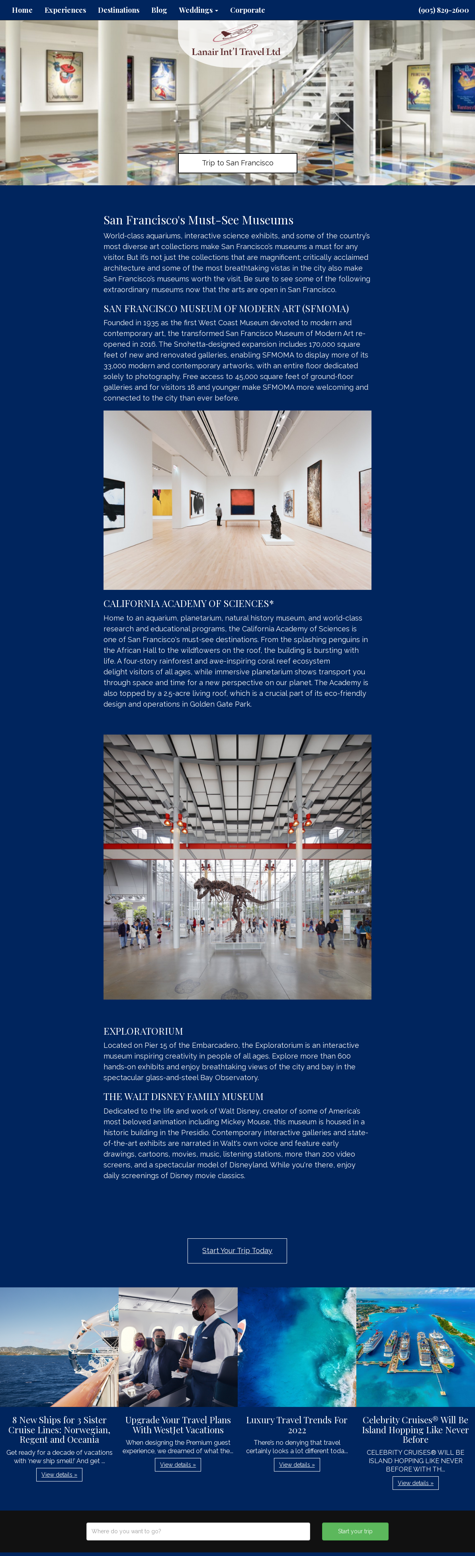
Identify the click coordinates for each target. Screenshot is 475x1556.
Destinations (118, 10)
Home (22, 10)
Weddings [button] (198, 10)
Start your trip (355, 1531)
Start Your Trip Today (237, 1250)
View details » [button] (59, 1475)
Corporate (247, 10)
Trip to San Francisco (238, 163)
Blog (159, 10)
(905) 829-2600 (443, 10)
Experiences (65, 10)
